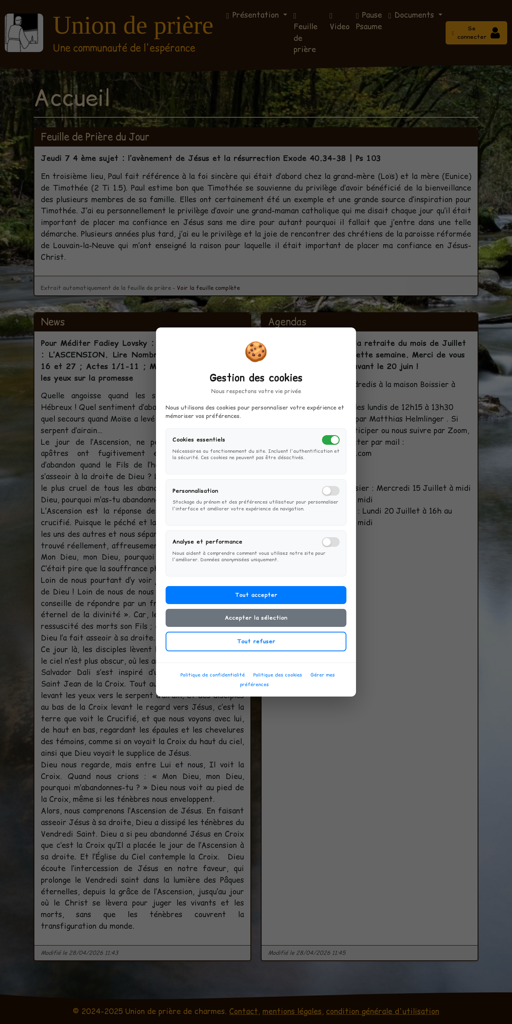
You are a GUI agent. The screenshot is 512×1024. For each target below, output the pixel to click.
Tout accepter (256, 601)
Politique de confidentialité (212, 681)
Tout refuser (256, 648)
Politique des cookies (277, 681)
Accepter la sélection (256, 624)
